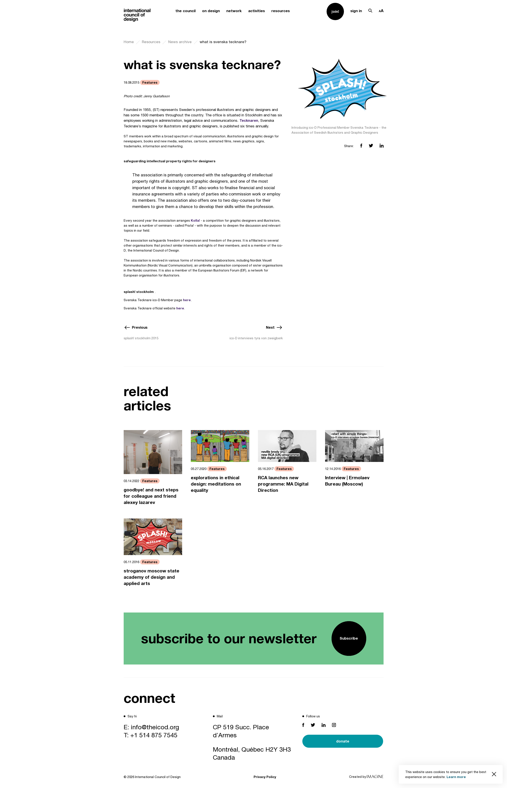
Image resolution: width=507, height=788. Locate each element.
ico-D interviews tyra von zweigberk (256, 338)
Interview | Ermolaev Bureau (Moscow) (347, 481)
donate (342, 741)
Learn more (456, 777)
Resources (151, 42)
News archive (180, 42)
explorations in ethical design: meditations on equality (216, 484)
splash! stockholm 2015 (141, 338)
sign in (356, 10)
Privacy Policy (265, 777)
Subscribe (349, 638)
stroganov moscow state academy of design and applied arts (151, 577)
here (187, 300)
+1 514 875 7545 (153, 735)
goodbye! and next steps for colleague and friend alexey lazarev (151, 496)
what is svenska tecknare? (223, 42)
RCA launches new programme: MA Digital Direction (283, 484)
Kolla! (195, 220)
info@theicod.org (155, 727)
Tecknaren (249, 120)
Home (129, 42)
